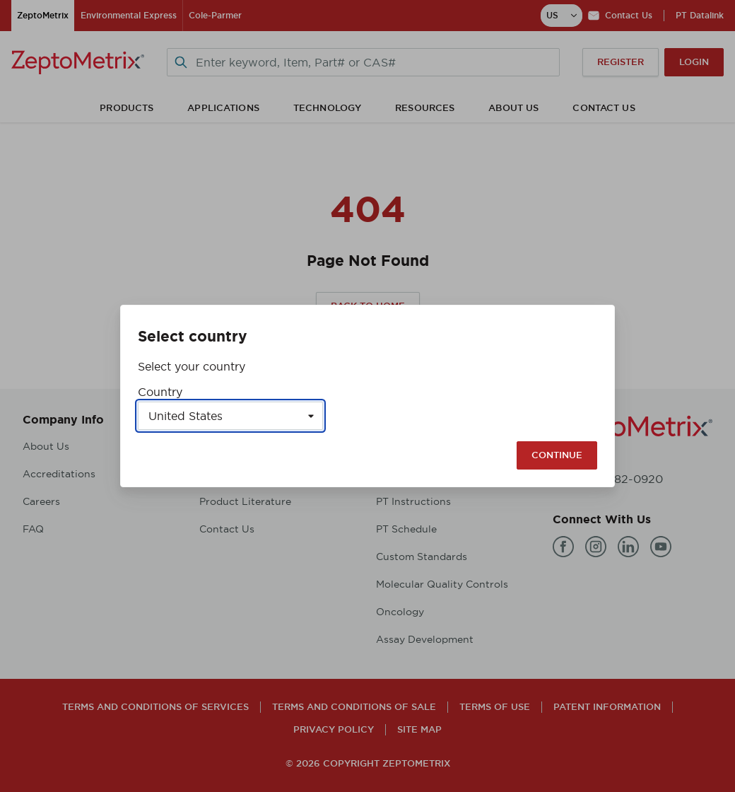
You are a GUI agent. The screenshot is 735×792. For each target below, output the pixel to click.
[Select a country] (230, 416)
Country (160, 392)
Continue (556, 455)
